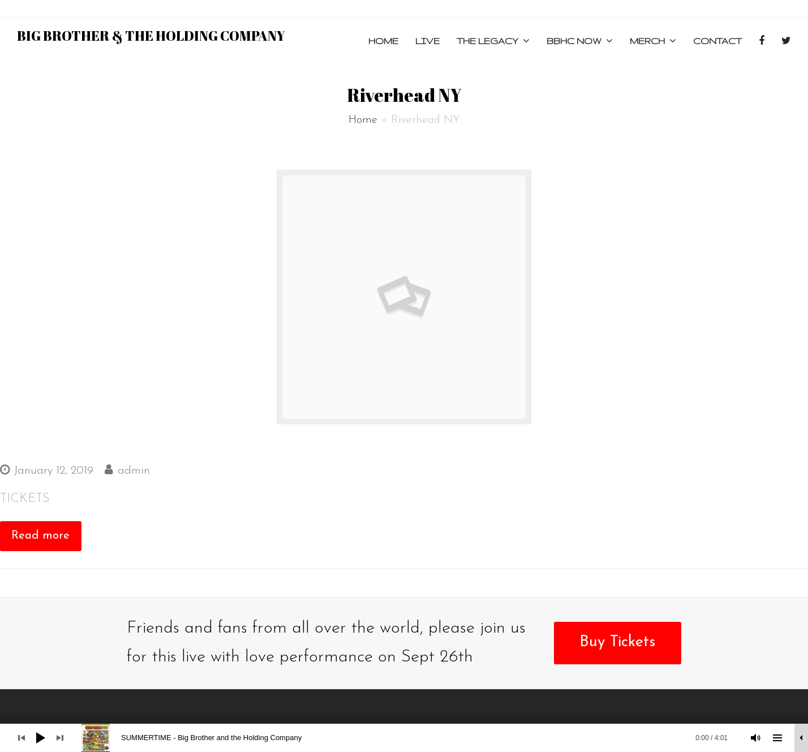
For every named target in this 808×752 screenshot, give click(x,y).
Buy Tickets (617, 642)
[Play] (41, 738)
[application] (404, 738)
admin (134, 470)
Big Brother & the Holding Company (151, 36)
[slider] (410, 738)
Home (363, 120)
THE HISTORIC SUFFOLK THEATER (113, 445)
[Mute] (756, 738)
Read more (40, 536)
